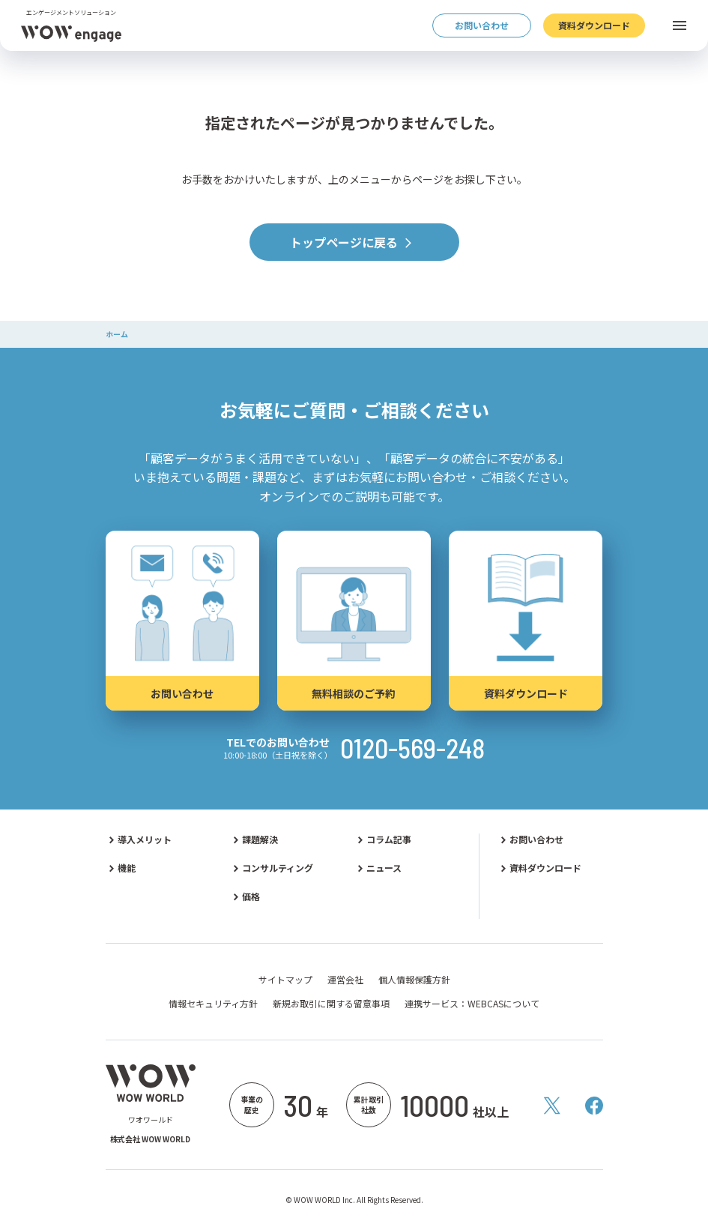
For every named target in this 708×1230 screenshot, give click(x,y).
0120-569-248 (412, 748)
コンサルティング (277, 867)
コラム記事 (388, 839)
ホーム (117, 334)
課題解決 (260, 839)
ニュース (384, 867)
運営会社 (345, 979)
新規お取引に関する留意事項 (331, 1003)
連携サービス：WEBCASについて (472, 1003)
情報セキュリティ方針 (213, 1003)
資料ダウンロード (545, 867)
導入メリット (145, 839)
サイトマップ (285, 979)
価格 (251, 896)
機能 (127, 867)
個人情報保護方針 (414, 979)
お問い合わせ (536, 839)
